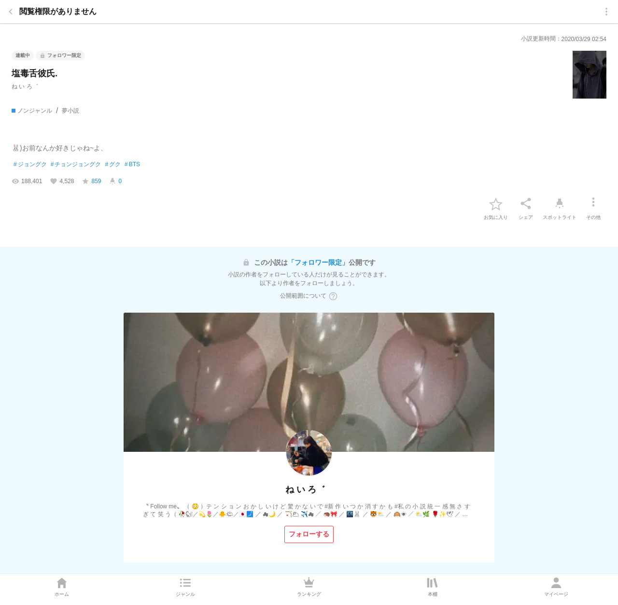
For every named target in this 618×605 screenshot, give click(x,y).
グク (113, 165)
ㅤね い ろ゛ (25, 86)
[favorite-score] (91, 181)
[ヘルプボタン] (333, 296)
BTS (132, 165)
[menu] (606, 11)
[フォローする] (309, 534)
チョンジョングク (76, 165)
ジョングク (30, 165)
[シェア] (525, 203)
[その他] (593, 203)
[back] (10, 11)
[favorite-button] (496, 203)
